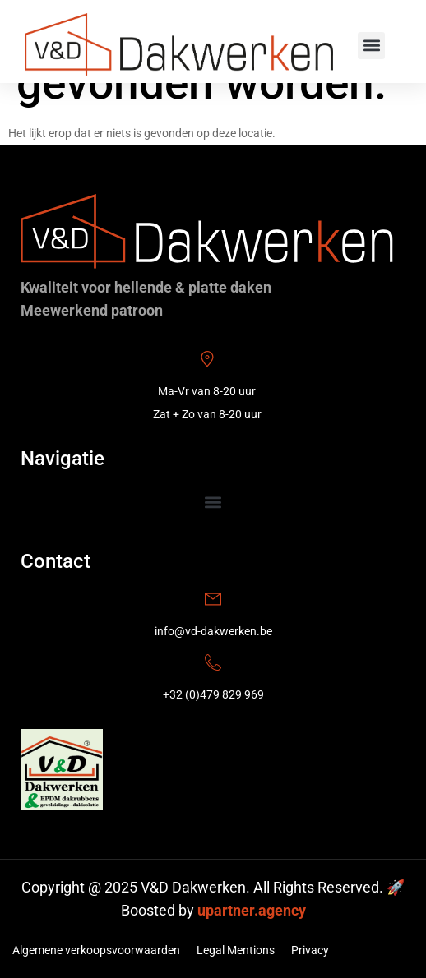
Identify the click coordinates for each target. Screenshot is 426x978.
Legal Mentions (236, 950)
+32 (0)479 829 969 (213, 694)
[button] (371, 45)
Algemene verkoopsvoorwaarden (96, 950)
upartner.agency (251, 910)
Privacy (310, 950)
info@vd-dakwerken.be (213, 631)
